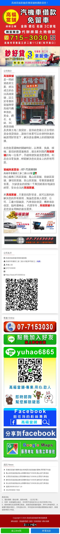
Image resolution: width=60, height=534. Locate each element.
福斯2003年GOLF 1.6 (13, 487)
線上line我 (15, 531)
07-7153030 (29, 169)
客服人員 (8, 265)
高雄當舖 (37, 521)
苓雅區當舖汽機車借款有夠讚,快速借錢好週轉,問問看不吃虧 (27, 470)
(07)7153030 (9, 268)
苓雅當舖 (44, 180)
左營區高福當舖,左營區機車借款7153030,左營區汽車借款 (26, 476)
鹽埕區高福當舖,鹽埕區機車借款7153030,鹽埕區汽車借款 (26, 480)
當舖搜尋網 (23, 521)
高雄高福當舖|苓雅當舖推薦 (15, 258)
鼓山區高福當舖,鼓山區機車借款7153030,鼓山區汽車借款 (26, 483)
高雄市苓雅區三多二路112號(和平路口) (19, 261)
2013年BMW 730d (12, 490)
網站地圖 (45, 521)
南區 (31, 521)
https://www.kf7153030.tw (14, 275)
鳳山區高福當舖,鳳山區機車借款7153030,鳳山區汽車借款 (26, 473)
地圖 (38, 261)
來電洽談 (45, 531)
